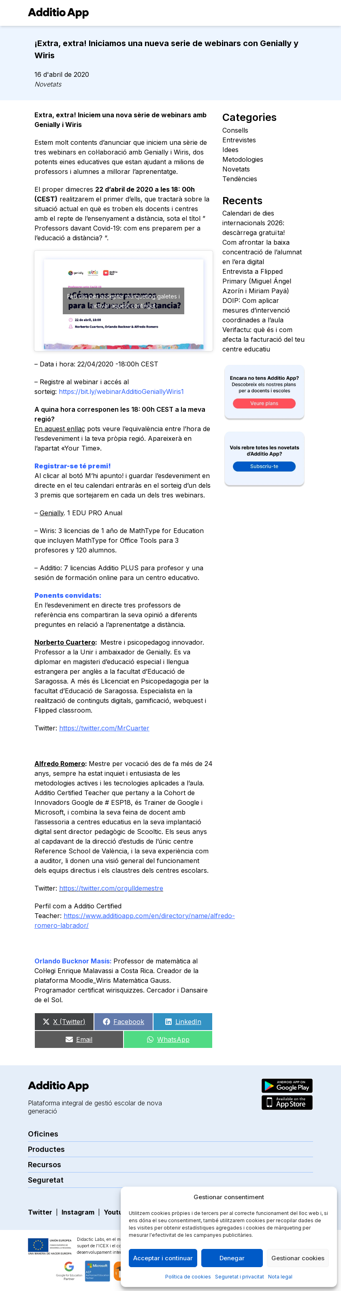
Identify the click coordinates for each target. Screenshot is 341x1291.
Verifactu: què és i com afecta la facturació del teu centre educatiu (263, 339)
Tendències (239, 179)
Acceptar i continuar (163, 1258)
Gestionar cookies (297, 1258)
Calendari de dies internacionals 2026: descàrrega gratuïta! (253, 223)
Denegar (232, 1258)
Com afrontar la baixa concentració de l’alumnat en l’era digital (262, 252)
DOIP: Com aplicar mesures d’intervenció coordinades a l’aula (256, 310)
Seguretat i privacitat (239, 1277)
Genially (52, 513)
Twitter (40, 1212)
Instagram (78, 1212)
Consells (235, 130)
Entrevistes (239, 140)
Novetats (47, 84)
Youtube (117, 1212)
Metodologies (242, 159)
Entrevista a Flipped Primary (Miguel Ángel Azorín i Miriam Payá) (256, 281)
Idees (230, 150)
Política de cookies (188, 1277)
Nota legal (280, 1277)
